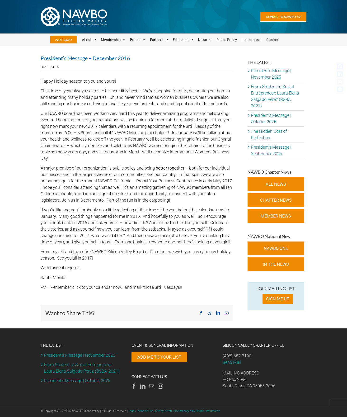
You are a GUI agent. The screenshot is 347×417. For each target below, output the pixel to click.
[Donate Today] (283, 17)
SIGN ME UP (277, 298)
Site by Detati (163, 411)
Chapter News (276, 200)
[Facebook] (134, 386)
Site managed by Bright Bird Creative (197, 411)
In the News (276, 264)
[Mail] (151, 386)
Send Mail (232, 362)
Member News (276, 215)
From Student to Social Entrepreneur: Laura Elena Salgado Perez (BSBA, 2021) (81, 368)
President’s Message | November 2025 (79, 355)
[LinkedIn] (142, 386)
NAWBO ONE (276, 248)
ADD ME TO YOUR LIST (159, 357)
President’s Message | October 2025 (77, 380)
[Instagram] (160, 386)
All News (276, 184)
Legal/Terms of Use (140, 411)
